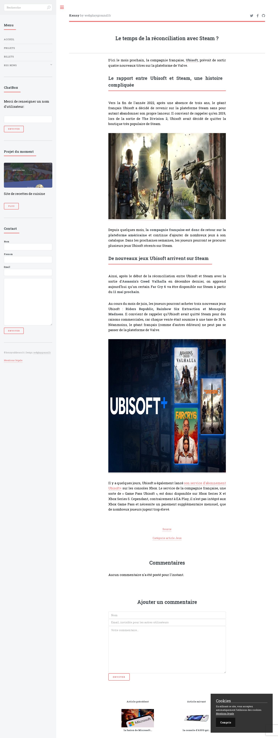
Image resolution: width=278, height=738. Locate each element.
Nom (28, 245)
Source (167, 529)
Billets (9, 56)
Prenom (28, 258)
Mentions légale (13, 360)
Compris (225, 722)
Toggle (62, 7)
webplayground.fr (42, 352)
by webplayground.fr (90, 15)
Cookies (223, 701)
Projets (9, 48)
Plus (11, 206)
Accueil (9, 39)
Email (28, 271)
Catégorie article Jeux (167, 538)
